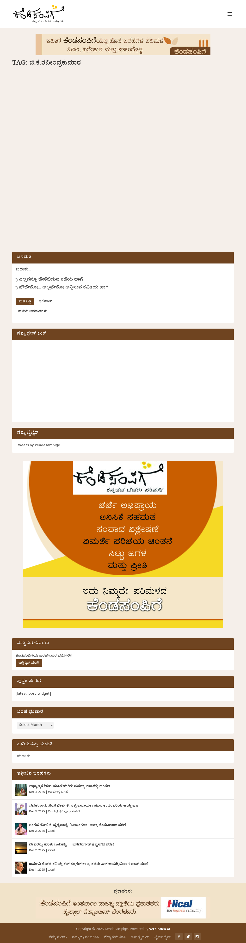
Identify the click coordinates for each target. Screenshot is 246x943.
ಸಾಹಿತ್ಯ (22, 162)
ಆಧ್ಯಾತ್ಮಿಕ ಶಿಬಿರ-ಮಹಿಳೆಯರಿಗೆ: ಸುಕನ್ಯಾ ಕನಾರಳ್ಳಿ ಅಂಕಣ (69, 786)
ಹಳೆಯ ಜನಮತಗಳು (32, 312)
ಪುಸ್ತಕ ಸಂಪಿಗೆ (72, 812)
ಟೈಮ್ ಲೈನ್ (162, 938)
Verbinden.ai (159, 929)
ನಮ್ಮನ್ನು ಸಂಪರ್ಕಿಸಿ (85, 938)
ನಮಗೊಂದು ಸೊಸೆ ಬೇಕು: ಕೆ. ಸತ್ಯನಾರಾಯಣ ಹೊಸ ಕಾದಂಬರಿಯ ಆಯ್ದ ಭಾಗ (84, 806)
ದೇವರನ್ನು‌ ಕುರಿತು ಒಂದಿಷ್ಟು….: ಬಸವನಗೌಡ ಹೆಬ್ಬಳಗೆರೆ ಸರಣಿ (71, 845)
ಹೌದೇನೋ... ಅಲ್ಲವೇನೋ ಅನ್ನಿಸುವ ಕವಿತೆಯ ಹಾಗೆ (63, 288)
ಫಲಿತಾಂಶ (46, 302)
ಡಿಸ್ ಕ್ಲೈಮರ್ (140, 938)
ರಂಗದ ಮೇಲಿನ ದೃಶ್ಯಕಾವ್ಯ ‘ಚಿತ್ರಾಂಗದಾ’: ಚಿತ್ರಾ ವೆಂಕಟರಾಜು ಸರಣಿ (77, 825)
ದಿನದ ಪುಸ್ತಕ (95, 155)
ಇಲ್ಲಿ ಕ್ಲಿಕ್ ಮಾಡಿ (28, 663)
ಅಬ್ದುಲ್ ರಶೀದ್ (46, 155)
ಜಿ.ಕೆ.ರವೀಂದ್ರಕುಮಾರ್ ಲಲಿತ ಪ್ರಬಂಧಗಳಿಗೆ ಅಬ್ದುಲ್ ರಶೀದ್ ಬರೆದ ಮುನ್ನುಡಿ (61, 145)
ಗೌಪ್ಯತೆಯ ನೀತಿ (115, 938)
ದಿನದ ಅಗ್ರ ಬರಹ (58, 792)
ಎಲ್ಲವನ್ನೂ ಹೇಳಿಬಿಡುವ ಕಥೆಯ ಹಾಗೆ (51, 280)
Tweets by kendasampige (38, 446)
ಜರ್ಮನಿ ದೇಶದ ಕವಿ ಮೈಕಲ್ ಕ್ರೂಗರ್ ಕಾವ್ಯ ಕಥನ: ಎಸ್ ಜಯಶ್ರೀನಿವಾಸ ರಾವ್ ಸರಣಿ (88, 864)
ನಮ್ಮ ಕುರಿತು (58, 938)
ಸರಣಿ (51, 831)
